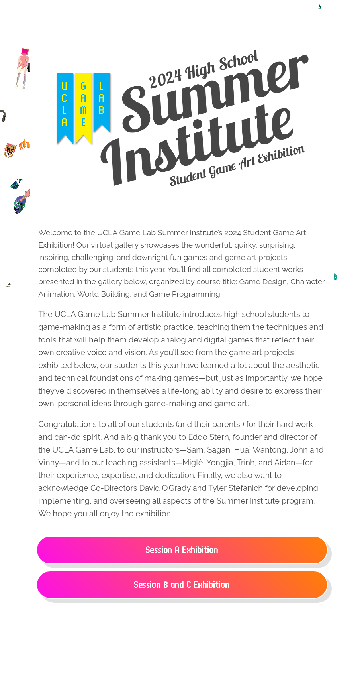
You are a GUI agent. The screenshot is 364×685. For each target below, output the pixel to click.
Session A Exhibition (182, 550)
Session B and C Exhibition (182, 585)
